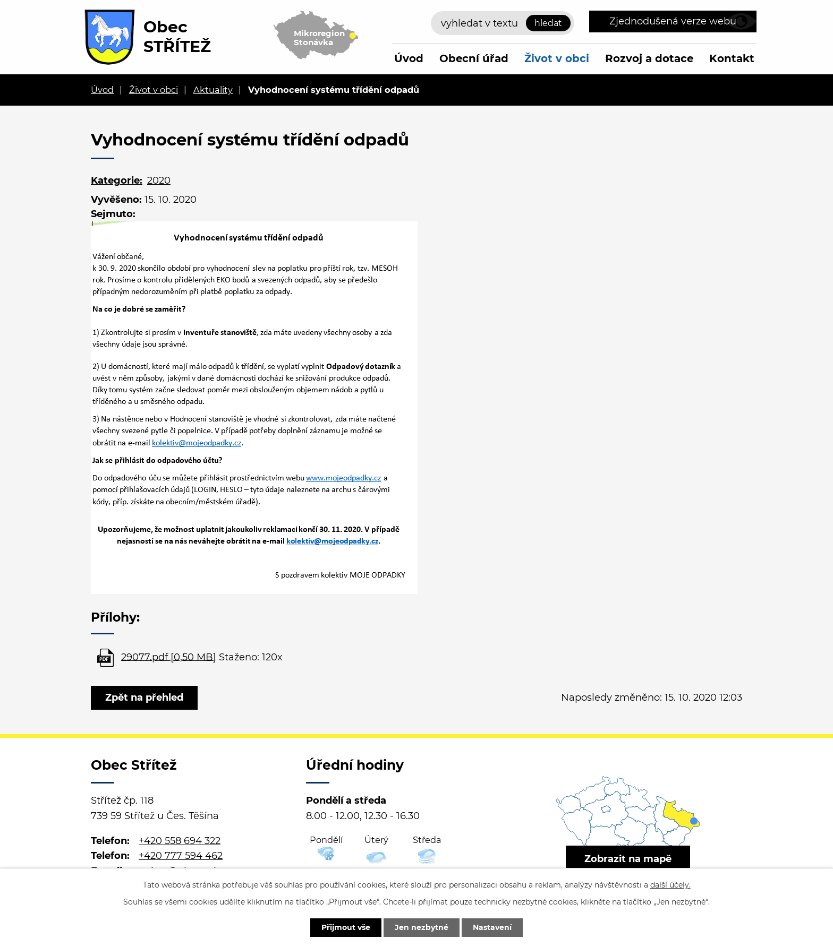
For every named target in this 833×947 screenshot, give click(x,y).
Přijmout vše (345, 927)
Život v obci (556, 58)
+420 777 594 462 (181, 856)
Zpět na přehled (144, 697)
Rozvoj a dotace (649, 58)
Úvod (408, 58)
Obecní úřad (473, 58)
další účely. (670, 885)
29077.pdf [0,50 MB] (168, 656)
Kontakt (731, 58)
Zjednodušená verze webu (672, 21)
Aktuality (213, 89)
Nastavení (492, 927)
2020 (159, 180)
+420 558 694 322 (179, 841)
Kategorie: (116, 180)
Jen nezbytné (421, 927)
